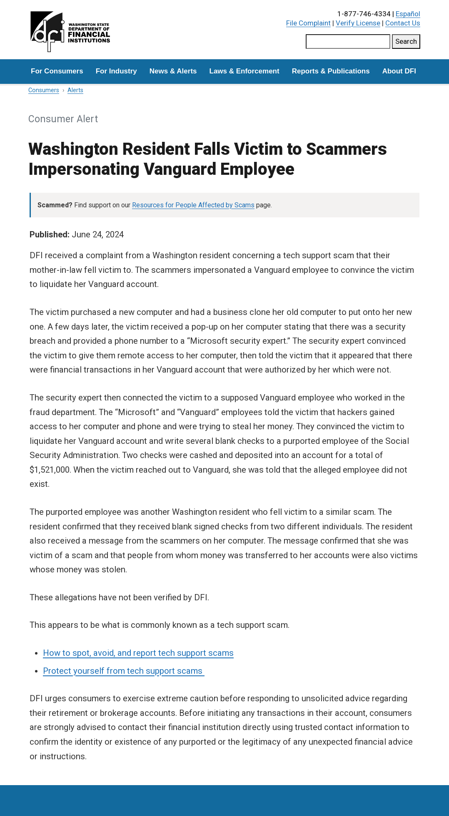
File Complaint (308, 23)
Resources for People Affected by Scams (193, 205)
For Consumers (57, 71)
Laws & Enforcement (244, 71)
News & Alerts (173, 71)
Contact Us (402, 23)
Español (408, 14)
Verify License (358, 23)
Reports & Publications (331, 71)
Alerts (75, 90)
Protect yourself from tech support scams (124, 671)
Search (406, 41)
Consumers (43, 90)
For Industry (116, 71)
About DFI (399, 71)
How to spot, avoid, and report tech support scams (138, 653)
